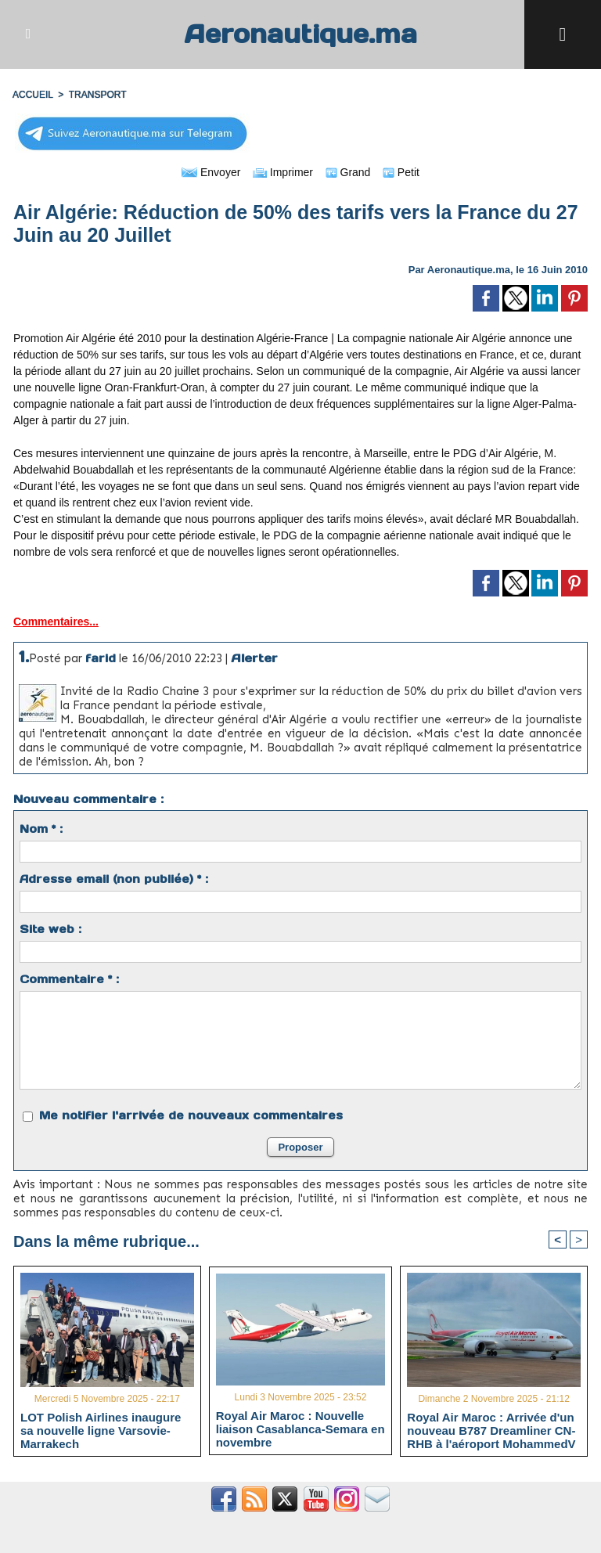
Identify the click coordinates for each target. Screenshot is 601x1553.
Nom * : (41, 829)
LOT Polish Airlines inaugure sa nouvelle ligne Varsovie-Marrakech (100, 1430)
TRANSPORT (98, 94)
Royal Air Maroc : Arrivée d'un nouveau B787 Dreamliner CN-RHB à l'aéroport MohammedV (491, 1430)
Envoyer (211, 172)
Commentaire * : (69, 979)
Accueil (33, 94)
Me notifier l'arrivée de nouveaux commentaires (191, 1115)
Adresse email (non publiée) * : (114, 879)
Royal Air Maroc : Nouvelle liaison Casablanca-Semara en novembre (300, 1428)
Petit (401, 172)
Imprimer (283, 172)
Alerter (254, 657)
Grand (348, 172)
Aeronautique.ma (300, 34)
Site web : (50, 929)
